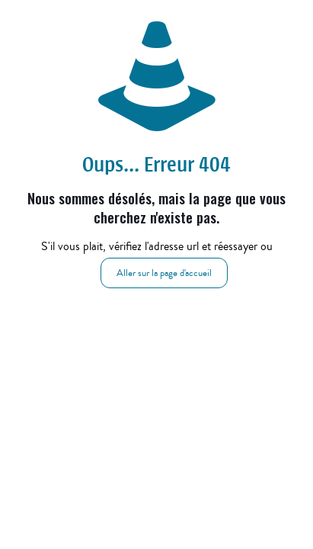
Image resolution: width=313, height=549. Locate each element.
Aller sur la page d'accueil (164, 273)
